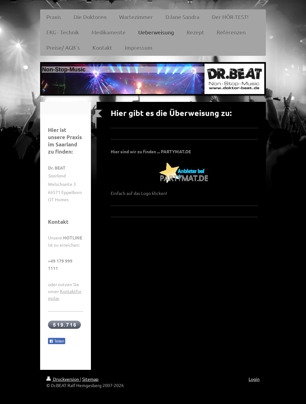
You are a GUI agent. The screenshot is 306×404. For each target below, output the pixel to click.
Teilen (56, 341)
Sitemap (90, 379)
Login (254, 379)
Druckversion (63, 379)
